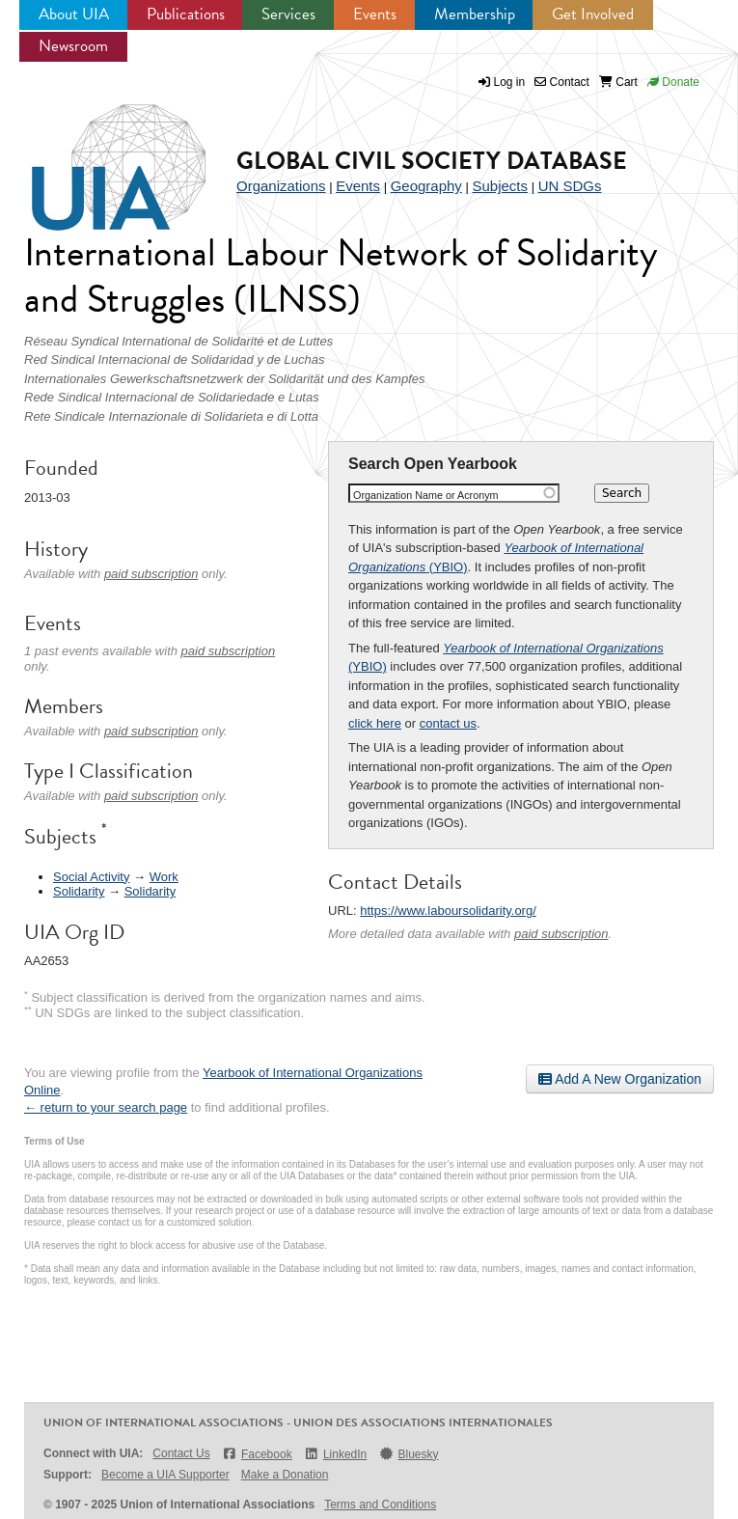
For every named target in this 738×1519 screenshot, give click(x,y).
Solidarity (78, 891)
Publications (186, 14)
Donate (673, 82)
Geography (426, 186)
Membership (474, 14)
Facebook (257, 1454)
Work (164, 877)
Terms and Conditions (380, 1504)
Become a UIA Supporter (165, 1474)
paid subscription (561, 933)
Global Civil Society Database (431, 161)
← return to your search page (105, 1107)
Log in (510, 82)
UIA (96, 156)
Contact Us (180, 1453)
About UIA (74, 14)
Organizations (281, 186)
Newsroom (73, 46)
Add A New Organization (619, 1079)
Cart (618, 82)
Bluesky (408, 1454)
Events (374, 14)
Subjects (500, 186)
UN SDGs (570, 186)
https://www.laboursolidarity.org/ (448, 910)
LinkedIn (336, 1454)
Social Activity (91, 877)
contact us (448, 723)
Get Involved (593, 14)
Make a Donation (285, 1474)
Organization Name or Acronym (426, 495)
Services (288, 14)
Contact (561, 82)
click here (374, 723)
